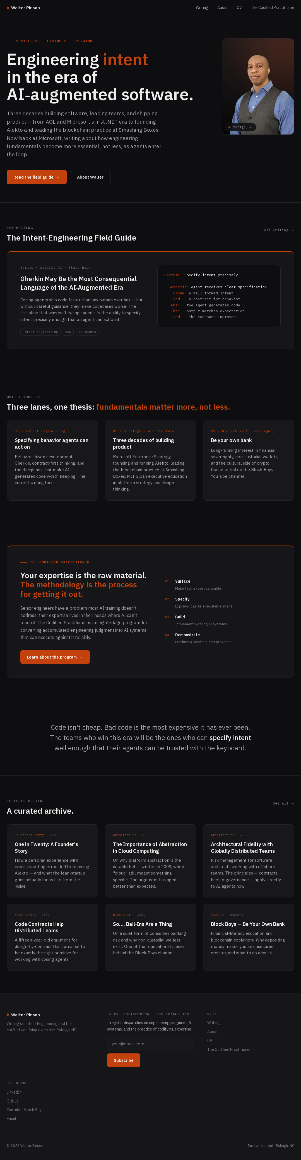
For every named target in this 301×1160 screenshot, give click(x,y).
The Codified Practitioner (272, 7)
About (222, 7)
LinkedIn (14, 1092)
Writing (202, 7)
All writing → (279, 230)
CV (239, 7)
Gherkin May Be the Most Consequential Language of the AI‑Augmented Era (78, 283)
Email (11, 1118)
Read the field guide (36, 177)
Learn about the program (55, 657)
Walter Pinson (23, 7)
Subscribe (124, 1060)
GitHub (13, 1101)
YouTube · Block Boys (25, 1109)
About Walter (90, 177)
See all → (283, 803)
